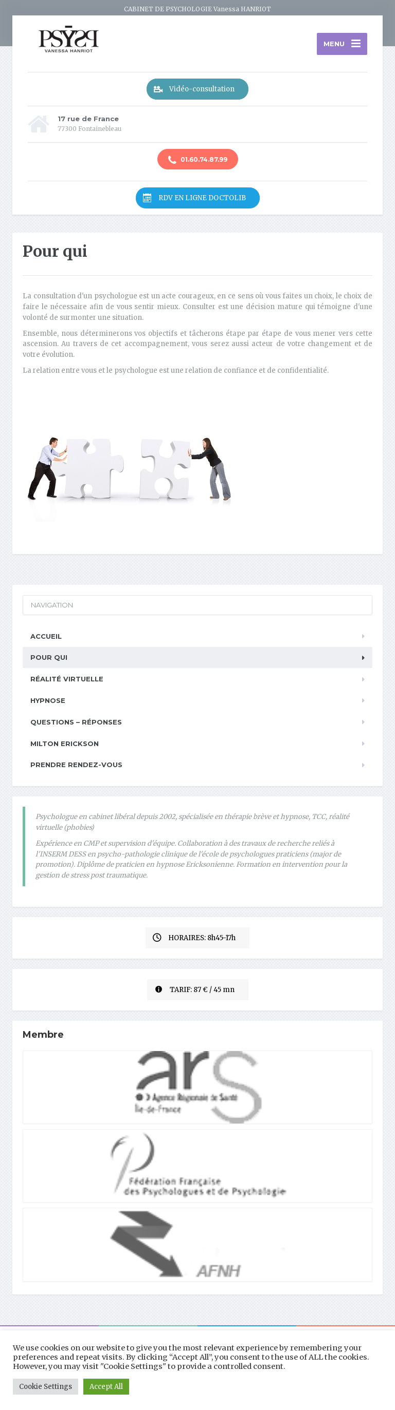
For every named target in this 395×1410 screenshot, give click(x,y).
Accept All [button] (106, 1386)
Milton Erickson (64, 743)
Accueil (46, 636)
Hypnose (47, 700)
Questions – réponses (76, 722)
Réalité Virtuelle (66, 679)
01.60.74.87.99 (197, 160)
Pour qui (48, 657)
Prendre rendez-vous (76, 764)
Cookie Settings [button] (45, 1386)
